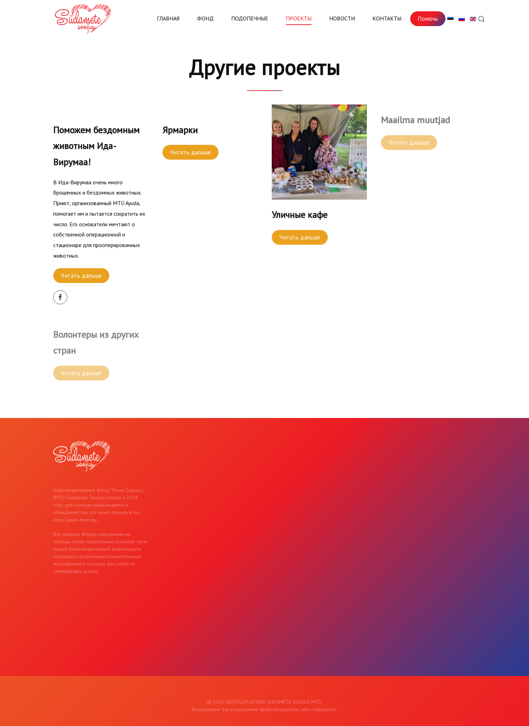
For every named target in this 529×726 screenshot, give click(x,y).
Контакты (387, 18)
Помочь (428, 19)
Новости (342, 18)
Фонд (205, 18)
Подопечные (249, 18)
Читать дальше (81, 275)
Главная (168, 18)
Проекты (299, 18)
